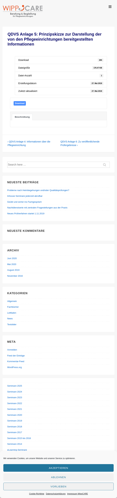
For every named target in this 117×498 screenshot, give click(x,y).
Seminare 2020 (14, 415)
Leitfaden (11, 313)
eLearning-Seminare (17, 450)
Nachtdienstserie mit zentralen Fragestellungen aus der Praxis (37, 207)
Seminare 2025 (14, 386)
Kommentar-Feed (15, 361)
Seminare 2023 (14, 397)
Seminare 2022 (14, 403)
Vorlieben (58, 486)
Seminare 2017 (14, 432)
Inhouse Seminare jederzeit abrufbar (24, 196)
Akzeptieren (58, 467)
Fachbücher (13, 307)
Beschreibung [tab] (22, 117)
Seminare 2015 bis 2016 (19, 438)
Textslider (11, 324)
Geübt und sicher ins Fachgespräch (24, 202)
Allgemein (12, 301)
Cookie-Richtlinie (36, 494)
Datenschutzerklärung (55, 494)
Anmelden (12, 349)
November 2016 (15, 276)
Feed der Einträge (16, 355)
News (10, 318)
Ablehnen (58, 477)
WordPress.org (14, 367)
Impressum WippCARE (77, 494)
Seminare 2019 (14, 420)
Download (20, 103)
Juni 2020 (12, 258)
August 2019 (13, 270)
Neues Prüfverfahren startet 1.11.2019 (25, 213)
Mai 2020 (11, 264)
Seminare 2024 (14, 391)
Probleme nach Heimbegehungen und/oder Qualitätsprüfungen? (38, 190)
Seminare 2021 (14, 409)
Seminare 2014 (14, 444)
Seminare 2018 (14, 426)
